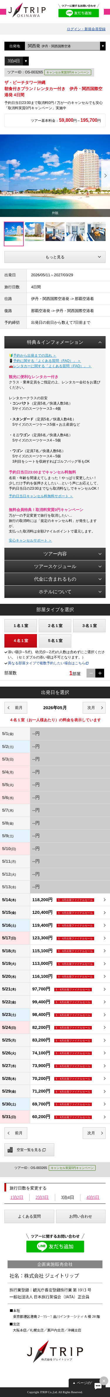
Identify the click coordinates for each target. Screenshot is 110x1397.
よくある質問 (29, 1216)
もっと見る (55, 257)
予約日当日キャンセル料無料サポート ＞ (41, 496)
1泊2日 (16, 1197)
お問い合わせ (80, 1216)
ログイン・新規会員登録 (86, 29)
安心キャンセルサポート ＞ (30, 540)
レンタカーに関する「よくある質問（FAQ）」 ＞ (52, 366)
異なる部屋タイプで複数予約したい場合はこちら (46, 663)
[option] (55, 175)
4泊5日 (92, 1197)
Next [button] (105, 175)
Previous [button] (4, 175)
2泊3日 (42, 1197)
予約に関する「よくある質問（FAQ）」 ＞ (47, 361)
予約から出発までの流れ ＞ (34, 355)
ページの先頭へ (89, 1383)
